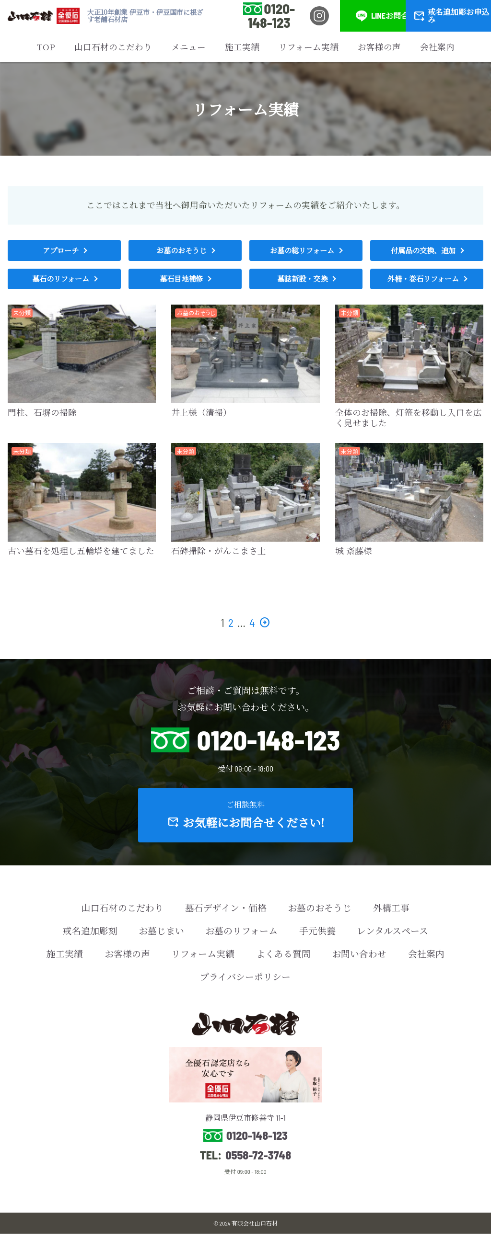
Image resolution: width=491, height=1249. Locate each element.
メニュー (188, 47)
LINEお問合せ (386, 16)
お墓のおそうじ (181, 252)
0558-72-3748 (258, 1170)
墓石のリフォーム (60, 284)
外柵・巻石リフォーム (423, 284)
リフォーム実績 (309, 47)
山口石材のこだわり (113, 47)
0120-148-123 (271, 15)
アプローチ (60, 252)
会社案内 (437, 47)
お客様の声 (379, 47)
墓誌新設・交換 (302, 284)
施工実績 (242, 47)
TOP (46, 47)
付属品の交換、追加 (422, 252)
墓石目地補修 (181, 284)
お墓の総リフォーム (302, 252)
